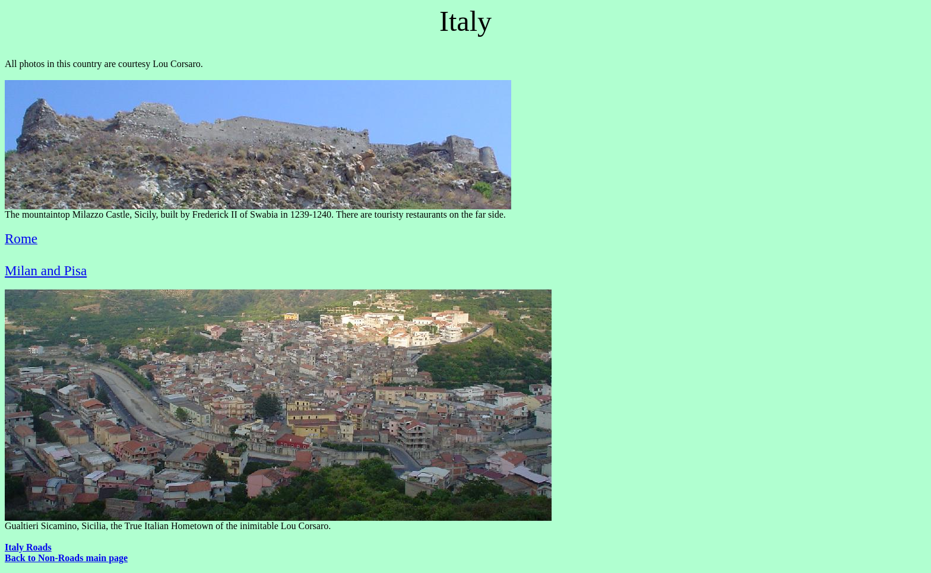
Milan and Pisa (46, 270)
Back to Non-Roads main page (66, 558)
